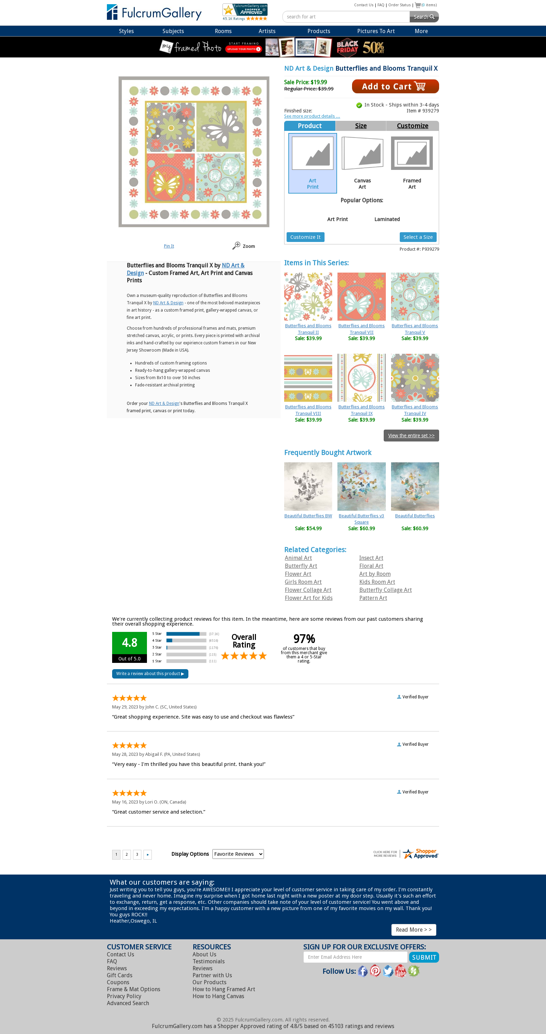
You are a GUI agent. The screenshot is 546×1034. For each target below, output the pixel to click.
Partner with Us (212, 975)
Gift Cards (119, 975)
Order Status (399, 5)
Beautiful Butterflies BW (308, 515)
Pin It (169, 246)
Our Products (209, 982)
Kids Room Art (377, 582)
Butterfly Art (301, 566)
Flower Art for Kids (309, 598)
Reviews (117, 968)
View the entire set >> (411, 435)
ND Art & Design (309, 68)
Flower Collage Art (308, 590)
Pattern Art (373, 598)
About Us (204, 954)
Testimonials (209, 961)
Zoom (249, 246)
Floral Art (371, 566)
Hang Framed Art (224, 989)
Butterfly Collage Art (385, 590)
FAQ (380, 5)
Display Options (190, 854)
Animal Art (298, 558)
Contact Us (364, 5)
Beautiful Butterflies (415, 515)
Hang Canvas (218, 996)
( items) (429, 5)
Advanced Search (128, 1003)
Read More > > (414, 929)
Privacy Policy (124, 996)
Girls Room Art (303, 582)
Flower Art (298, 574)
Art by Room (375, 574)
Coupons (118, 982)
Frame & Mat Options (133, 989)
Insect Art (371, 558)
